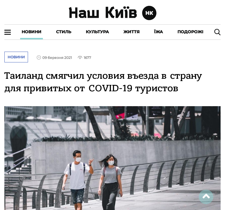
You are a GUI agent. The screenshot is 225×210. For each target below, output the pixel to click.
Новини (31, 31)
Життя (131, 31)
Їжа (158, 31)
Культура (97, 31)
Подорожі (190, 31)
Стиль (63, 31)
